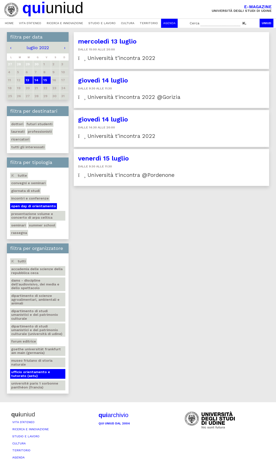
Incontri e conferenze (30, 198)
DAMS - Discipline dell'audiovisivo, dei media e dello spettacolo (35, 284)
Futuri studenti (39, 124)
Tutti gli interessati (27, 147)
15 (45, 80)
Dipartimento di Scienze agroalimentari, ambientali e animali (35, 299)
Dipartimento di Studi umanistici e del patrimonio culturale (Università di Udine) (36, 330)
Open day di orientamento (33, 206)
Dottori (17, 124)
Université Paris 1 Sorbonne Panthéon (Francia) (34, 385)
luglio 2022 (38, 47)
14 (36, 80)
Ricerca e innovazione (65, 23)
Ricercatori (20, 139)
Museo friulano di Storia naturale (31, 362)
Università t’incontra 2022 (116, 58)
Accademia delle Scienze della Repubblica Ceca (37, 271)
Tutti (18, 261)
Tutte (19, 175)
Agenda (169, 23)
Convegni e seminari (28, 183)
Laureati (18, 131)
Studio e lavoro (102, 23)
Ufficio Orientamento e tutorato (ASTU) (30, 374)
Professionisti (40, 131)
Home (9, 23)
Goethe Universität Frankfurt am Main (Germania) (36, 351)
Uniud (266, 23)
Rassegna (19, 233)
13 (27, 80)
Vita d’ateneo (30, 23)
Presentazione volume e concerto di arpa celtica (32, 216)
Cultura (127, 23)
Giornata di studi (25, 191)
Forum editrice (23, 341)
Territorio (149, 23)
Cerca (194, 23)
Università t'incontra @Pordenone (126, 175)
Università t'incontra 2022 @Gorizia (129, 97)
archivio (113, 415)
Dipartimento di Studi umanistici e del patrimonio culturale (34, 315)
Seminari (18, 225)
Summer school (42, 225)
